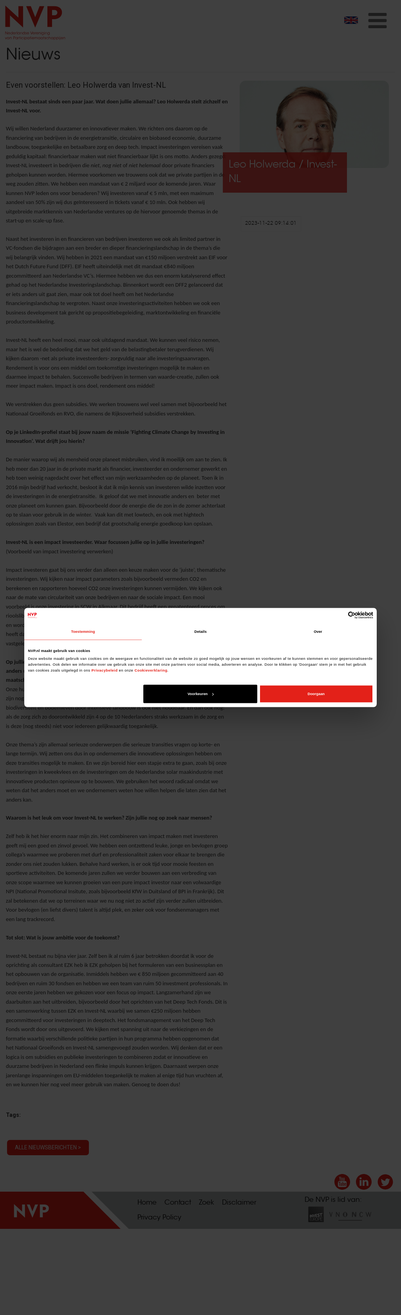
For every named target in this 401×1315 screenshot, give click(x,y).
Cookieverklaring (150, 670)
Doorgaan (316, 694)
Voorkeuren (200, 694)
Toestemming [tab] (83, 631)
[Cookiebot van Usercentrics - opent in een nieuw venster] (339, 615)
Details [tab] (200, 631)
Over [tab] (318, 631)
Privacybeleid (105, 670)
